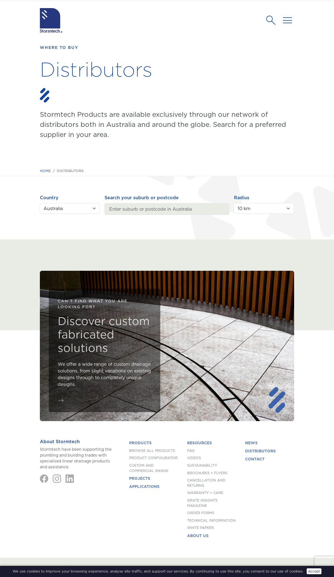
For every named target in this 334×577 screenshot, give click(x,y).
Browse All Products (152, 450)
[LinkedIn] (70, 478)
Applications (144, 486)
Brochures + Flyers (207, 473)
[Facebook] (44, 478)
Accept (314, 571)
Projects (139, 478)
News (251, 443)
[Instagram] (57, 478)
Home (45, 170)
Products (140, 443)
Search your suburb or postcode (142, 197)
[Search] (272, 20)
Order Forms (200, 512)
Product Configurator (153, 457)
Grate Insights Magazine (202, 503)
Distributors (260, 451)
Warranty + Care (205, 492)
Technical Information (211, 520)
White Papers (200, 527)
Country (49, 197)
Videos (194, 457)
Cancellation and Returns (206, 483)
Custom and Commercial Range (148, 468)
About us (198, 535)
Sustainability (202, 465)
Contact (255, 459)
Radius (241, 197)
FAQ (191, 450)
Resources (199, 443)
